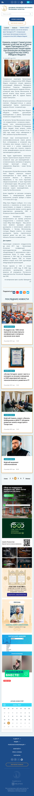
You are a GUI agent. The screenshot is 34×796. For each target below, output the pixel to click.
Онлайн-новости (9, 326)
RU (28, 2)
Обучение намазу (17, 23)
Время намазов (17, 19)
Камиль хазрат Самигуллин (17, 625)
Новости (14, 27)
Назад (6, 478)
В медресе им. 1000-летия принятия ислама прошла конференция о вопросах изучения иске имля (14, 333)
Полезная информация (16, 744)
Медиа (16, 741)
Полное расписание (17, 653)
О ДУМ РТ (16, 738)
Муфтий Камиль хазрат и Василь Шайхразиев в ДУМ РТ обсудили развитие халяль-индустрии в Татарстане (17, 421)
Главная (6, 27)
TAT (31, 2)
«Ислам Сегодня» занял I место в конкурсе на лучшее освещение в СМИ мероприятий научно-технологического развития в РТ (17, 377)
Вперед (28, 478)
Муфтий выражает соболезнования (11, 463)
